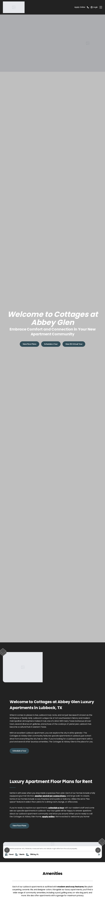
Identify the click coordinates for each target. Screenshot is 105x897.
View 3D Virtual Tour (73, 344)
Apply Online (79, 7)
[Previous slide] (7, 850)
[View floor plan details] (99, 854)
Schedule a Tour (51, 344)
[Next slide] (98, 850)
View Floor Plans (29, 344)
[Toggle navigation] (100, 7)
